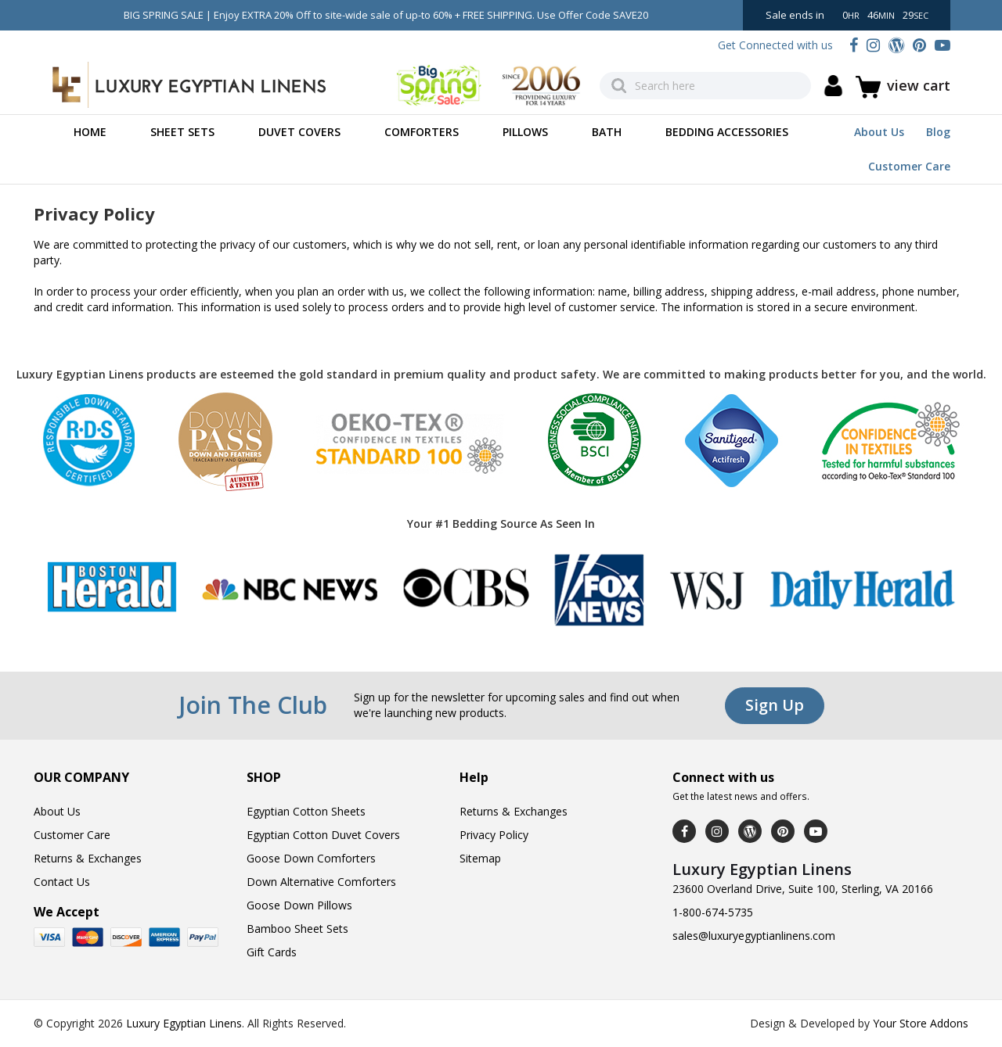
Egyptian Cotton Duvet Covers (323, 834)
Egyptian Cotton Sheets (306, 811)
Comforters (421, 131)
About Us (879, 131)
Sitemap (480, 858)
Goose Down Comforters (311, 858)
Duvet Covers (299, 131)
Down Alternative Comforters (321, 881)
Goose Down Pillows (299, 905)
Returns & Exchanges (88, 858)
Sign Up (774, 704)
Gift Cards (272, 952)
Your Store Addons (920, 1023)
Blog (938, 131)
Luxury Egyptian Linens (184, 1023)
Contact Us (62, 881)
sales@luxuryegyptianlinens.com (753, 935)
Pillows (525, 131)
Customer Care (909, 166)
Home (90, 131)
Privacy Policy (494, 834)
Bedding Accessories (726, 131)
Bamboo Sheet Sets (297, 928)
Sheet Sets (182, 131)
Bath (607, 131)
